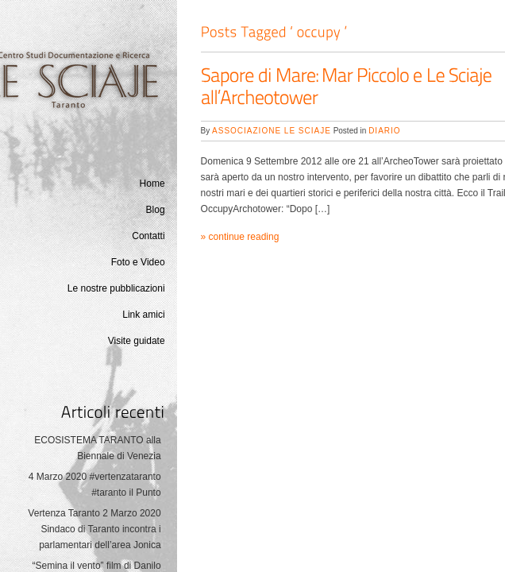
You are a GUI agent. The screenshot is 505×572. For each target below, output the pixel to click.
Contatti (148, 236)
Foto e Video (138, 262)
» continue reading (240, 236)
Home (152, 183)
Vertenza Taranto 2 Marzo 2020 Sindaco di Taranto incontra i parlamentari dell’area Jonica (94, 529)
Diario (384, 130)
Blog (155, 209)
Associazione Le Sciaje (271, 130)
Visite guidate (136, 340)
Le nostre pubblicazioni (116, 288)
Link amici (143, 314)
